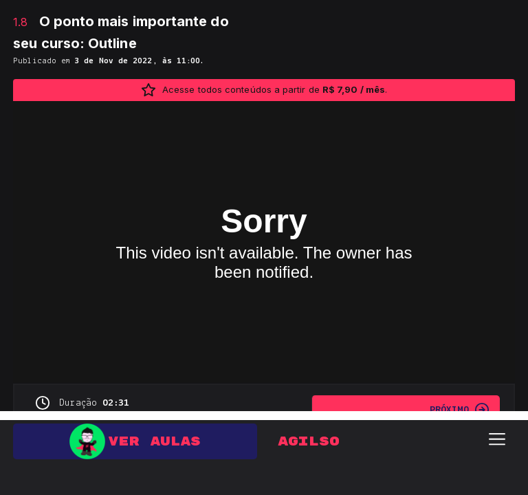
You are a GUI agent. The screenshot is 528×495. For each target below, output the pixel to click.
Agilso (309, 433)
